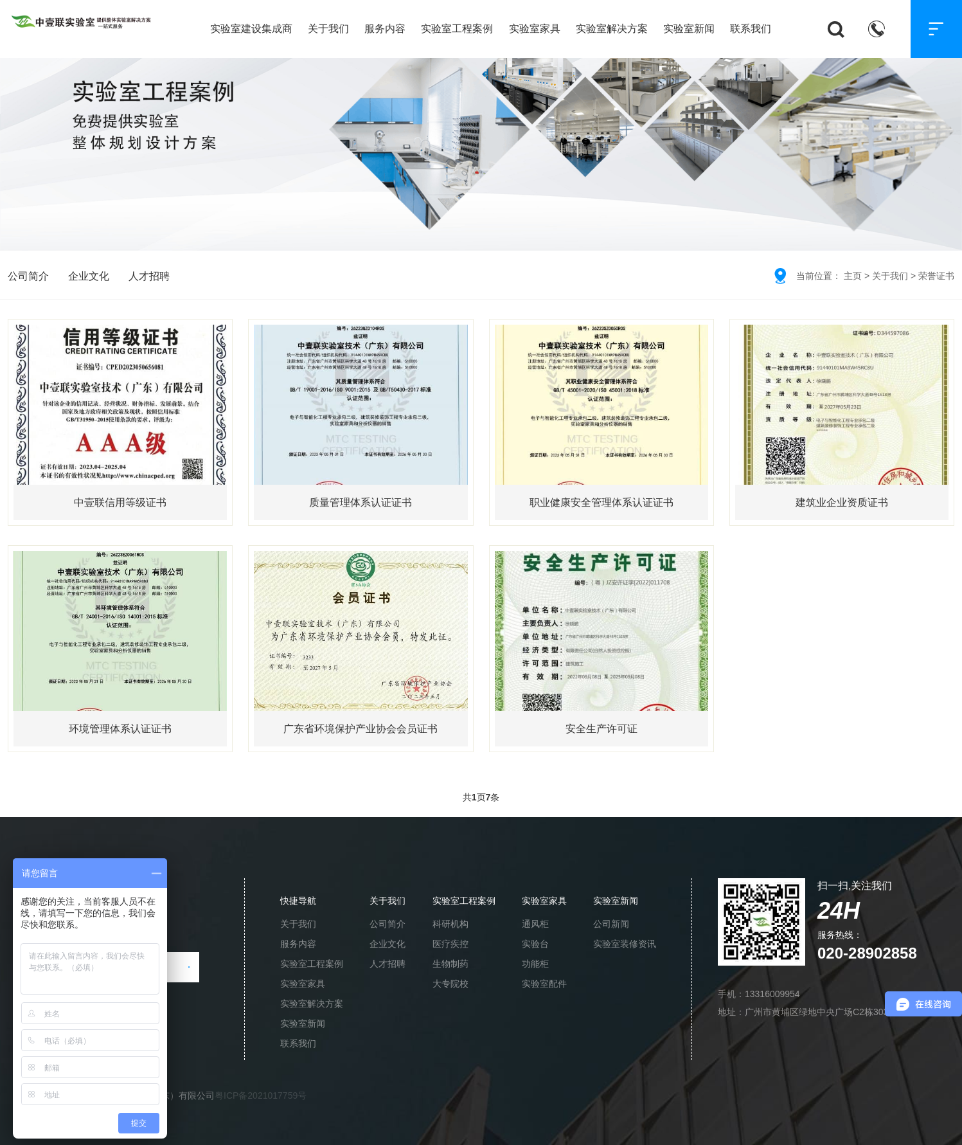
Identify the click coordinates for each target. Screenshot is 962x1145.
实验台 (535, 944)
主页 (853, 276)
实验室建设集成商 (251, 28)
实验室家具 (534, 28)
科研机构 (450, 924)
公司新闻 (611, 924)
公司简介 (28, 276)
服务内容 (384, 28)
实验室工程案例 (457, 28)
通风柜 (535, 924)
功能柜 (535, 964)
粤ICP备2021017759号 (261, 1095)
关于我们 (328, 28)
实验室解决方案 (612, 28)
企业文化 (88, 276)
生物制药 (450, 964)
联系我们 (750, 28)
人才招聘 (149, 276)
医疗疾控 (450, 944)
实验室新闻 (689, 28)
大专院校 (450, 983)
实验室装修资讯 (624, 944)
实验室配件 (544, 983)
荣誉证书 (936, 276)
